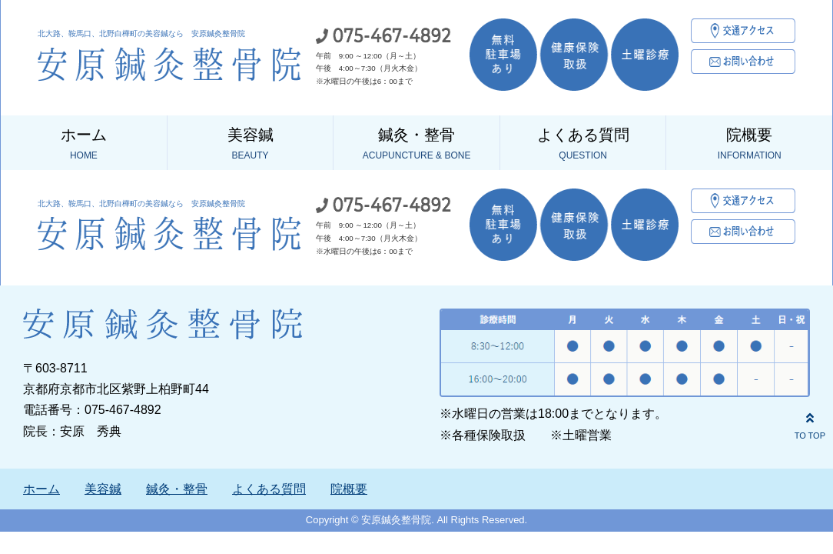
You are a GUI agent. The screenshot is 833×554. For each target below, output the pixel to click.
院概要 (749, 144)
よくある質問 (583, 144)
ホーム (84, 144)
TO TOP (810, 424)
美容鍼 (250, 144)
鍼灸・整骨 (416, 144)
